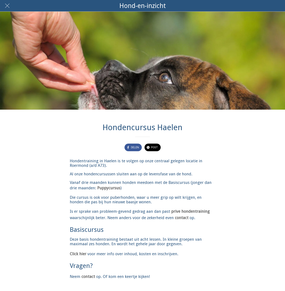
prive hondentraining (190, 211)
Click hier (78, 254)
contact (181, 217)
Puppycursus (108, 188)
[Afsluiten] (7, 6)
